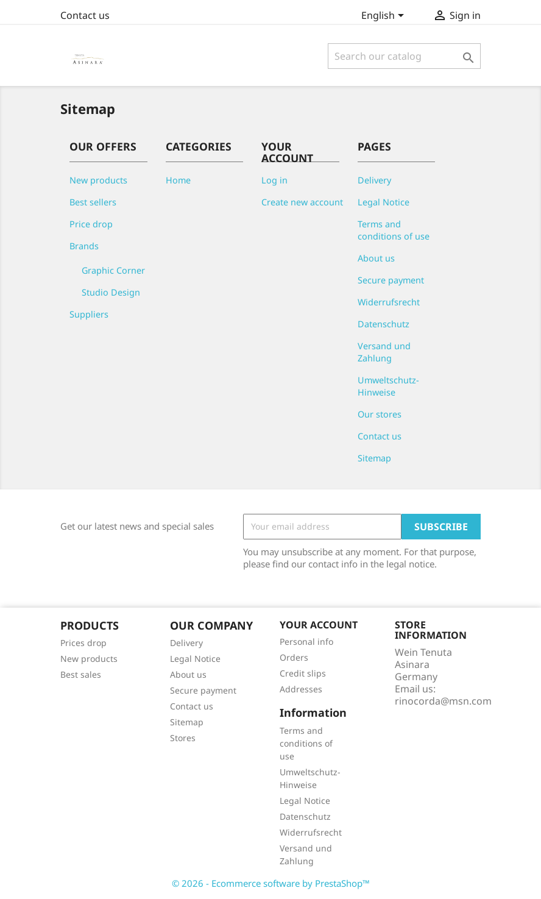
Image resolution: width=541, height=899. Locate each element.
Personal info (306, 641)
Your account (319, 624)
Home (178, 180)
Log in (274, 180)
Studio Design (111, 292)
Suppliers (88, 314)
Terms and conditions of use (394, 230)
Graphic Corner (113, 270)
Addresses (301, 689)
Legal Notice (383, 202)
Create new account (302, 202)
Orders (294, 657)
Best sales (80, 674)
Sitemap (374, 458)
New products (98, 180)
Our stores (379, 414)
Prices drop (83, 642)
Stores (183, 738)
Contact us (85, 15)
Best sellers (92, 202)
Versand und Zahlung (384, 352)
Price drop (91, 224)
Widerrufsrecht (389, 302)
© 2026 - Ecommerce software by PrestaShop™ (271, 883)
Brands (84, 246)
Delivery (374, 180)
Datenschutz (383, 324)
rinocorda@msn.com (443, 701)
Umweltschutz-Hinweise (388, 386)
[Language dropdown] (384, 16)
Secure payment (391, 280)
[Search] (404, 56)
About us (376, 258)
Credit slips (303, 673)
